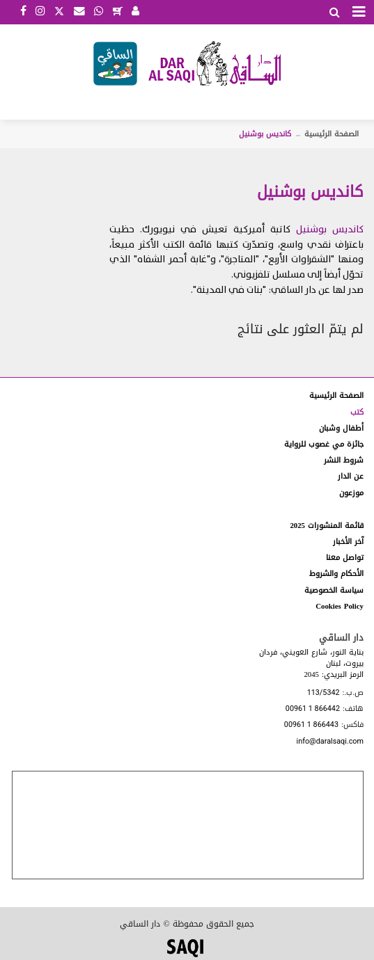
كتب (357, 412)
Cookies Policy (339, 606)
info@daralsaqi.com (330, 742)
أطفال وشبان (341, 428)
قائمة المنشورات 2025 (327, 525)
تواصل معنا (345, 557)
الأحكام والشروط (336, 573)
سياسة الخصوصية (334, 590)
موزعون (351, 493)
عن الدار (351, 476)
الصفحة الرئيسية (331, 134)
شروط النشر (344, 460)
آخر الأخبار (348, 541)
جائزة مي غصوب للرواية (324, 444)
